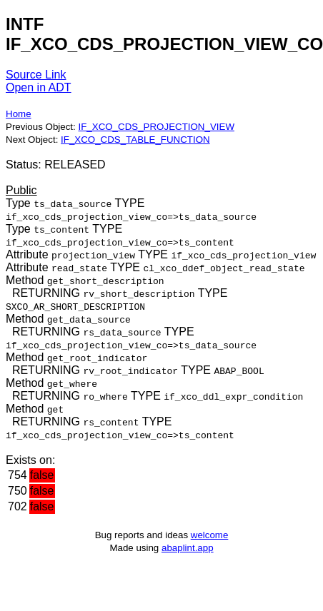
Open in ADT (38, 87)
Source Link (36, 75)
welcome (210, 535)
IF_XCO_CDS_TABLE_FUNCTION (135, 139)
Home (18, 113)
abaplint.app (188, 547)
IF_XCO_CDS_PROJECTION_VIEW (156, 126)
